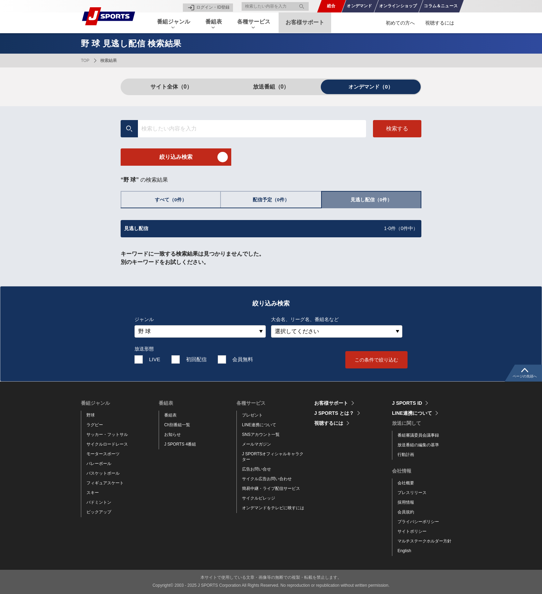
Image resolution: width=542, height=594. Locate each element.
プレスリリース (412, 492)
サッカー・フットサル (107, 434)
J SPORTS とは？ (334, 413)
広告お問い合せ (256, 469)
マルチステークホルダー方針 (424, 541)
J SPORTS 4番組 (180, 444)
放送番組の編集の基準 (418, 444)
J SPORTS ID (407, 403)
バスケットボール (103, 473)
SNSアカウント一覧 (261, 434)
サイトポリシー (412, 531)
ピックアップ (98, 512)
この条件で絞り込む (376, 360)
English (404, 550)
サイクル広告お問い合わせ (267, 478)
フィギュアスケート (105, 483)
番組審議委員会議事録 (418, 435)
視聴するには (439, 23)
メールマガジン (256, 444)
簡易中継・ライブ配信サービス (271, 488)
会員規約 (406, 512)
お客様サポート (311, 23)
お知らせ (172, 434)
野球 (90, 415)
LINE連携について (259, 424)
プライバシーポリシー (418, 521)
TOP (85, 60)
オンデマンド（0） (370, 87)
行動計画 (406, 454)
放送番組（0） (271, 87)
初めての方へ (400, 23)
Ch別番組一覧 (177, 424)
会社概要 (406, 483)
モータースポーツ (103, 453)
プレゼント (252, 415)
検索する (397, 128)
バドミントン (98, 502)
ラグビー (94, 424)
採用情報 (406, 502)
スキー (92, 492)
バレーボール (98, 463)
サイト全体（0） (171, 87)
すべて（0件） (171, 200)
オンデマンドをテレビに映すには (273, 507)
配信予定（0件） (271, 200)
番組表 (170, 415)
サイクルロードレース (107, 444)
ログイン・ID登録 (213, 6)
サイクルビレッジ (258, 498)
